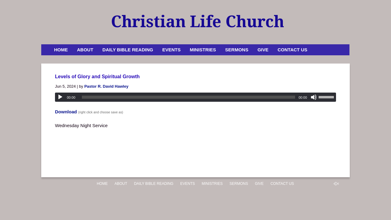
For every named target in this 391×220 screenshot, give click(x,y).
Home (61, 49)
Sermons (236, 49)
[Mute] (314, 97)
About (85, 49)
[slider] (188, 97)
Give (263, 49)
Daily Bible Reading (127, 49)
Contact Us (292, 49)
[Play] (60, 97)
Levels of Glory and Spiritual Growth (97, 76)
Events (171, 49)
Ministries (203, 49)
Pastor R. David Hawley (106, 86)
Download (66, 111)
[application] (195, 97)
